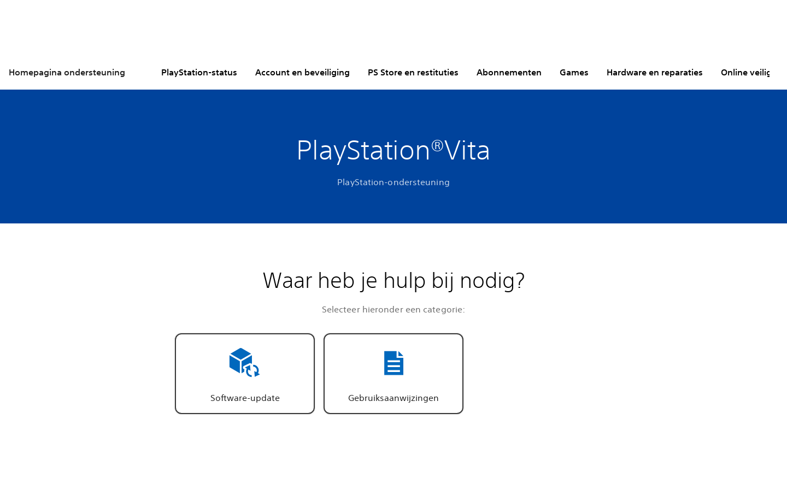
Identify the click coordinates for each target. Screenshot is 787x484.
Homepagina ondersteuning (67, 72)
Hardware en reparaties (655, 72)
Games (574, 72)
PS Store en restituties (413, 72)
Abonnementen (509, 72)
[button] (245, 373)
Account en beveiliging (302, 72)
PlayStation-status (199, 72)
